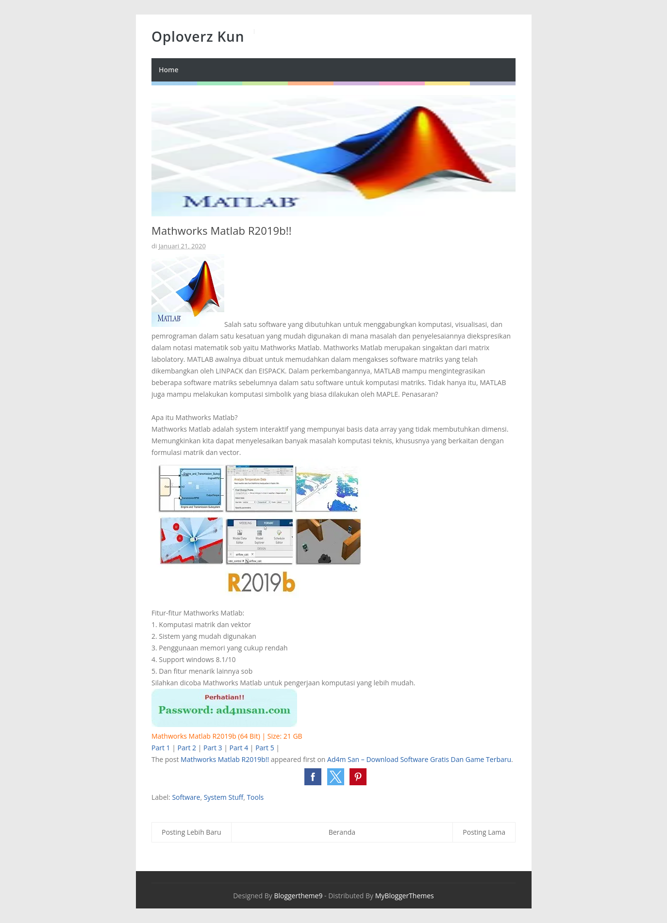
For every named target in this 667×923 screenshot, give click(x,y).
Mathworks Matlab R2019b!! (225, 759)
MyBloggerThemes (404, 895)
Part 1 (160, 747)
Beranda (342, 832)
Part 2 (187, 747)
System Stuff (223, 797)
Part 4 (239, 747)
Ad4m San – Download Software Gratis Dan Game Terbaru (419, 759)
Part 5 (264, 747)
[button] (312, 776)
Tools (255, 797)
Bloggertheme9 (298, 895)
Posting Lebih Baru (191, 832)
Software (186, 797)
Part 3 (212, 747)
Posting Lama (484, 832)
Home (169, 69)
